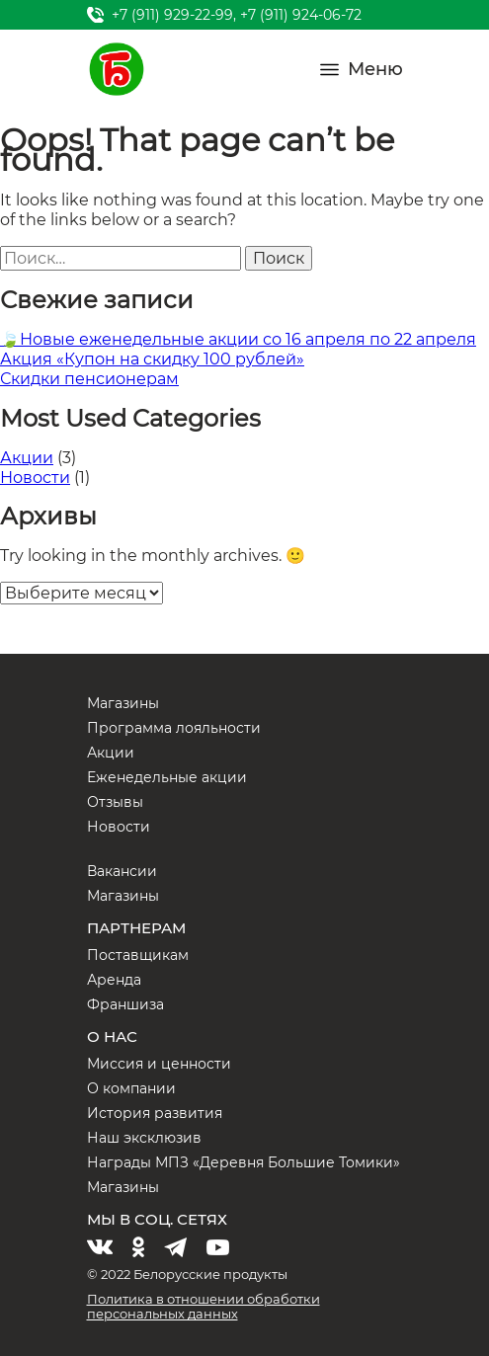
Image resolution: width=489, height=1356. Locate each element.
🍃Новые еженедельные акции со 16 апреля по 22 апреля (238, 339)
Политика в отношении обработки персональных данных (203, 1306)
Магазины (123, 703)
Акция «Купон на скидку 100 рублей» (152, 359)
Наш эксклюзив (144, 1138)
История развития (154, 1113)
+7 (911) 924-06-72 (301, 15)
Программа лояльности (174, 728)
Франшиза (125, 1004)
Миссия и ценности (159, 1064)
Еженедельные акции (167, 777)
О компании (131, 1088)
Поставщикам (138, 955)
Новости (35, 477)
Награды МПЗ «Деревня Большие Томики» (243, 1162)
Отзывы (115, 802)
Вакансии (122, 871)
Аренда (114, 980)
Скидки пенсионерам (89, 378)
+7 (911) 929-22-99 (172, 15)
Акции (26, 457)
